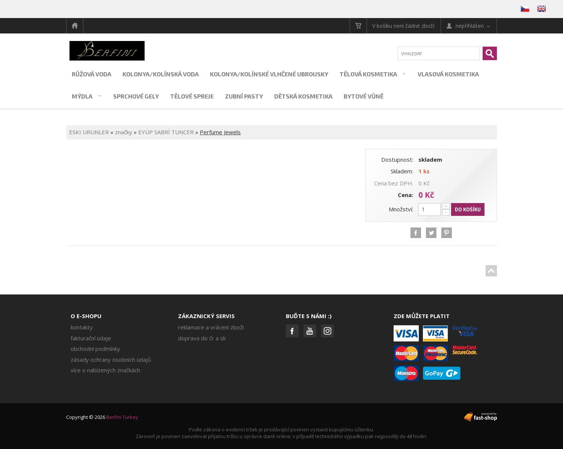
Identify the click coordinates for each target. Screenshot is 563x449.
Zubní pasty (244, 96)
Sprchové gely (136, 96)
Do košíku (468, 209)
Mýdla (82, 96)
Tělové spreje (192, 96)
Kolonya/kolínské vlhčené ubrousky (269, 73)
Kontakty (82, 327)
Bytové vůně (363, 96)
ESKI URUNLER (89, 132)
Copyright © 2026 (102, 417)
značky (123, 132)
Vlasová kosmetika (448, 73)
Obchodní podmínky (95, 348)
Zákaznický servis (206, 316)
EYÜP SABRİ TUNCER (166, 132)
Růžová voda (91, 73)
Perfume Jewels (220, 132)
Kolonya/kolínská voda (160, 73)
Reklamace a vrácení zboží (211, 327)
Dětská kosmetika (303, 96)
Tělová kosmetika (368, 73)
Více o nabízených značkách (105, 370)
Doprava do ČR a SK (202, 338)
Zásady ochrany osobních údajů (111, 359)
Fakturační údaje (91, 338)
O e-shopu (86, 316)
